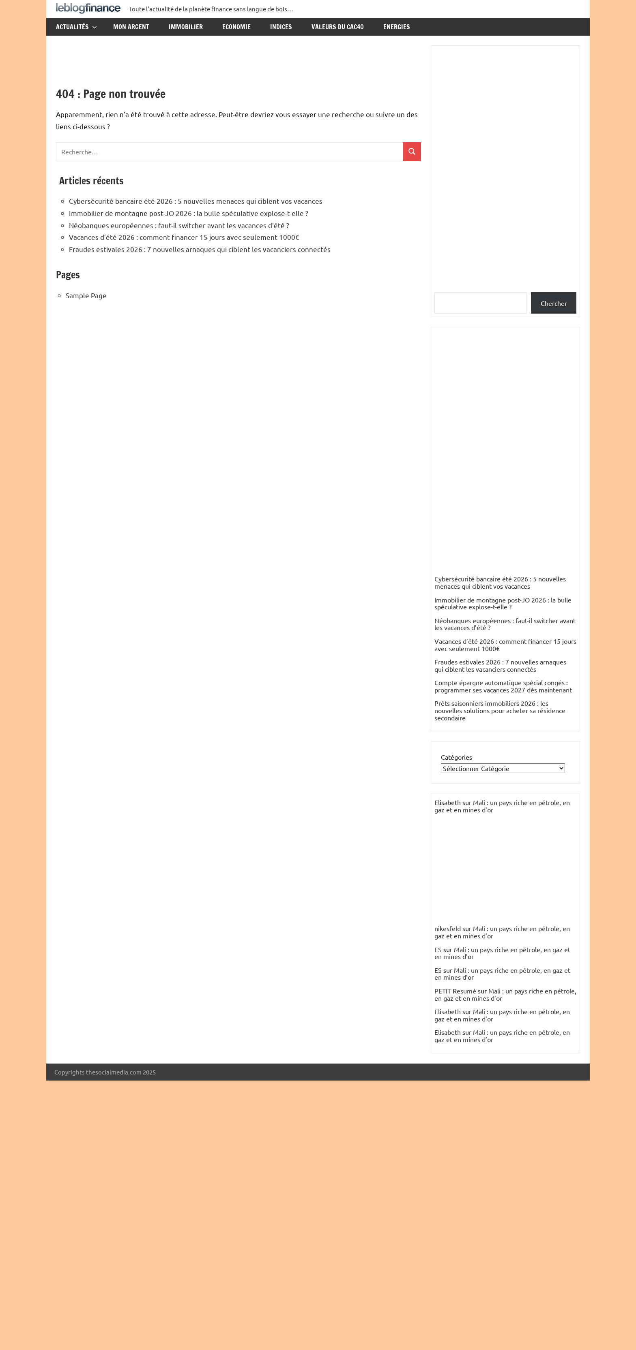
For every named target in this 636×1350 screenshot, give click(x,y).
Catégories (456, 757)
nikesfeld (447, 928)
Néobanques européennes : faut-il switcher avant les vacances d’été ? (179, 225)
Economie (236, 26)
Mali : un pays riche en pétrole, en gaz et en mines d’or (502, 806)
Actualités (76, 26)
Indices (281, 26)
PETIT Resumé (455, 991)
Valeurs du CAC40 (338, 26)
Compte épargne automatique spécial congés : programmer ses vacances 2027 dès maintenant (503, 686)
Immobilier (186, 26)
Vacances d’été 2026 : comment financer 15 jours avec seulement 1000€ (184, 237)
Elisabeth (447, 1011)
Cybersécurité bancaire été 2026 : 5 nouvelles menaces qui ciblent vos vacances (195, 201)
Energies (396, 26)
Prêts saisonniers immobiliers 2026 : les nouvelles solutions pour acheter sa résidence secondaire (499, 710)
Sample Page (86, 295)
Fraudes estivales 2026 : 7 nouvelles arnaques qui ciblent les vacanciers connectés (200, 249)
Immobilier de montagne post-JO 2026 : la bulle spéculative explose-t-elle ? (188, 213)
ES (438, 949)
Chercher (554, 303)
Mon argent (131, 26)
